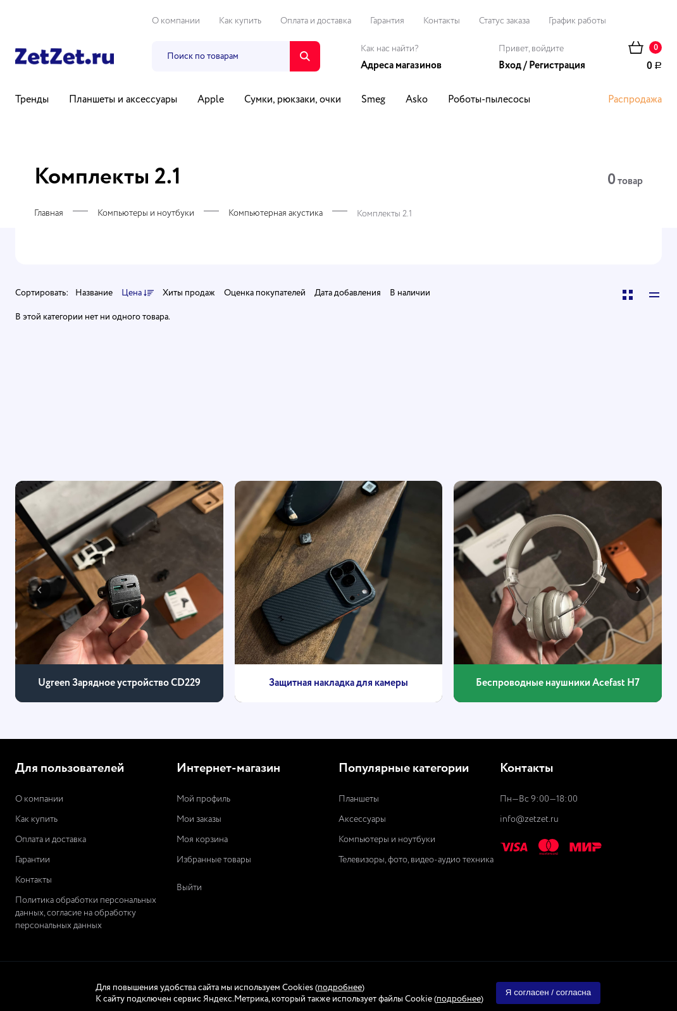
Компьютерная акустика (275, 213)
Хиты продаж (189, 292)
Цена (137, 293)
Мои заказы (199, 819)
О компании (176, 20)
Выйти (189, 887)
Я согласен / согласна (548, 992)
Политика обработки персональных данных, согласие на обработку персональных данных (85, 913)
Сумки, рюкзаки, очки (292, 100)
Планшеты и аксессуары (123, 100)
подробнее (340, 987)
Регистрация (557, 66)
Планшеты (358, 799)
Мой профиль (203, 799)
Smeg (373, 100)
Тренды (32, 100)
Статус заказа (504, 20)
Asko (417, 100)
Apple (210, 100)
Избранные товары (214, 859)
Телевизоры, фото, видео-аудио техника (416, 859)
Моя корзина (202, 839)
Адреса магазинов (401, 66)
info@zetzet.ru (529, 819)
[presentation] (39, 589)
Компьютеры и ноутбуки (145, 213)
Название (94, 292)
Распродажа (635, 100)
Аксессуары (362, 819)
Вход (510, 66)
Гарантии (32, 859)
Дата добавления (347, 292)
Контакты (441, 20)
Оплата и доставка (315, 20)
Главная (48, 213)
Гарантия (387, 20)
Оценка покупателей (265, 292)
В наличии (410, 292)
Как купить (240, 20)
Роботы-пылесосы (489, 100)
